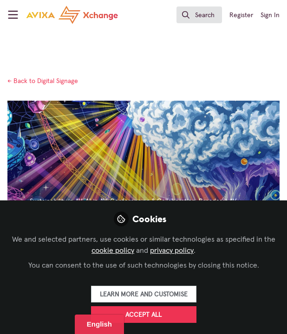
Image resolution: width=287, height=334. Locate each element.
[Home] (72, 15)
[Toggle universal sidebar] (13, 15)
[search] (199, 14)
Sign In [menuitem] (270, 15)
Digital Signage (42, 81)
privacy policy (172, 250)
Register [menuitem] (241, 15)
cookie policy (112, 250)
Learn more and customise (144, 294)
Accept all (143, 315)
